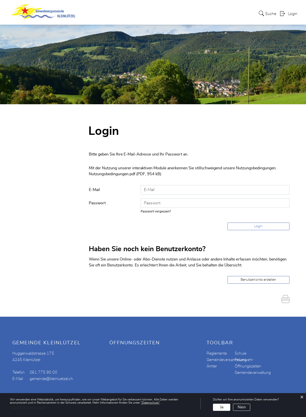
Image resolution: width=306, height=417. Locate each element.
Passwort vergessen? (156, 211)
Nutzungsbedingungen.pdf (112, 174)
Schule (240, 353)
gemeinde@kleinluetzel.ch (51, 379)
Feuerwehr (244, 360)
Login (292, 19)
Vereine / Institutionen (188, 8)
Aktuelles (90, 8)
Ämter (212, 366)
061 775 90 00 (43, 372)
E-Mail (94, 189)
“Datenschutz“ (150, 402)
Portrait (111, 8)
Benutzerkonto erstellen (258, 279)
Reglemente (217, 353)
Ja (221, 407)
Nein (242, 407)
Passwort (97, 203)
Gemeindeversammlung (227, 360)
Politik (129, 8)
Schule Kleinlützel (231, 8)
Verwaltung (151, 8)
